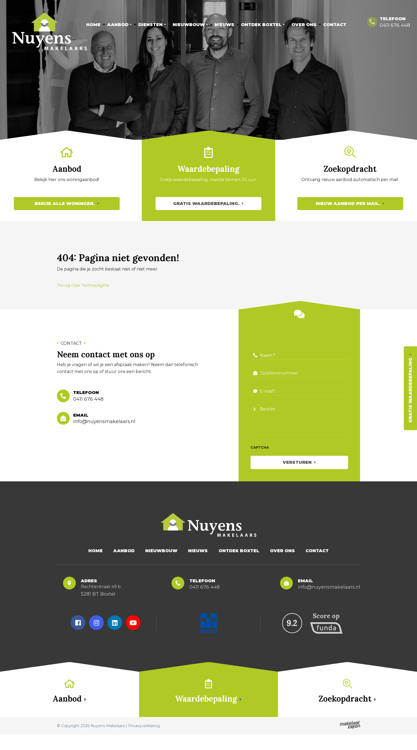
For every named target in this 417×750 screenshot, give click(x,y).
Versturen (297, 470)
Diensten (150, 24)
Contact (334, 24)
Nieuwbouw (189, 24)
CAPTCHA (260, 455)
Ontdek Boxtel (261, 24)
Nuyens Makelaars (108, 741)
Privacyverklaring (144, 741)
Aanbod (117, 24)
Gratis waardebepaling (410, 390)
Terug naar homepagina (83, 293)
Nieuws (224, 24)
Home (93, 24)
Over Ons (303, 24)
